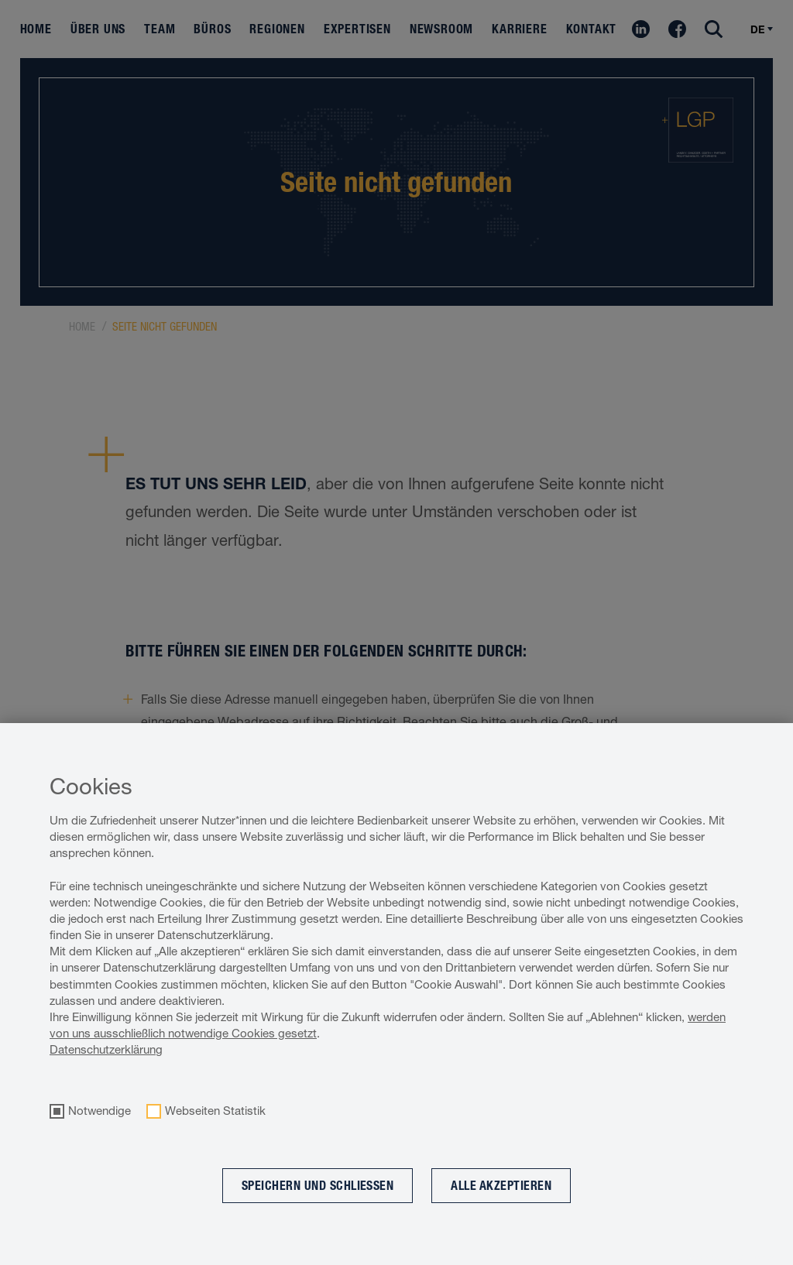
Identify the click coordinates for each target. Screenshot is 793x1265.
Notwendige (99, 1111)
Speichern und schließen (318, 1185)
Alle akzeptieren (501, 1185)
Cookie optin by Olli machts (729, 1257)
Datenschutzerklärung (106, 1049)
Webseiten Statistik (215, 1111)
